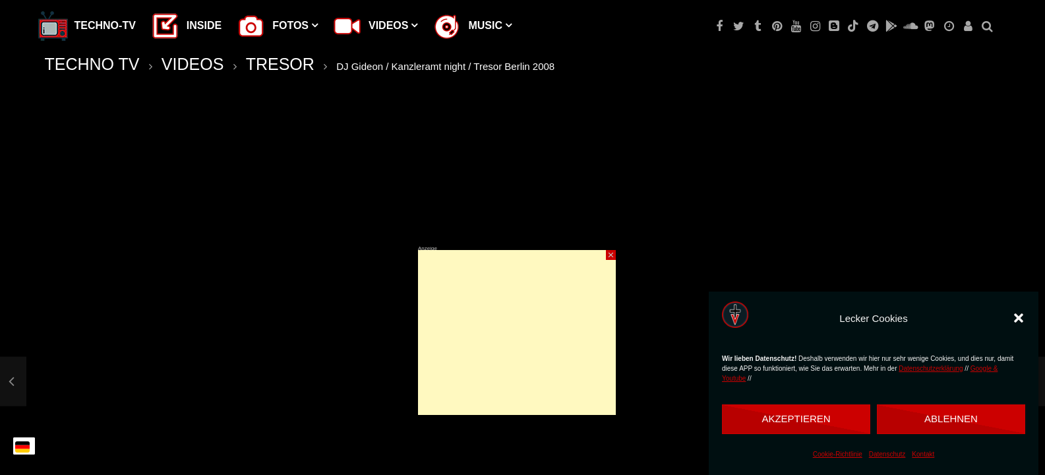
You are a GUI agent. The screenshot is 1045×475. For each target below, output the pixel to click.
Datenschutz (887, 454)
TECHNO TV (92, 64)
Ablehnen (951, 418)
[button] (1018, 318)
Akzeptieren (795, 418)
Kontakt (923, 454)
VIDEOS (193, 64)
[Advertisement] (517, 332)
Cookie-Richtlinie (837, 454)
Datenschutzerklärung (931, 368)
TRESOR (280, 64)
